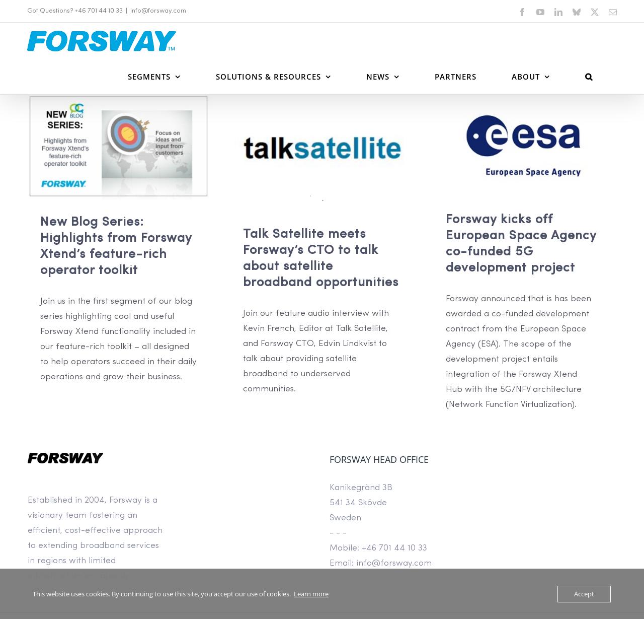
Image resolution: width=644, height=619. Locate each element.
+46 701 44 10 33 (394, 548)
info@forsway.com (158, 11)
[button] (589, 76)
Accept (584, 593)
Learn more (311, 593)
